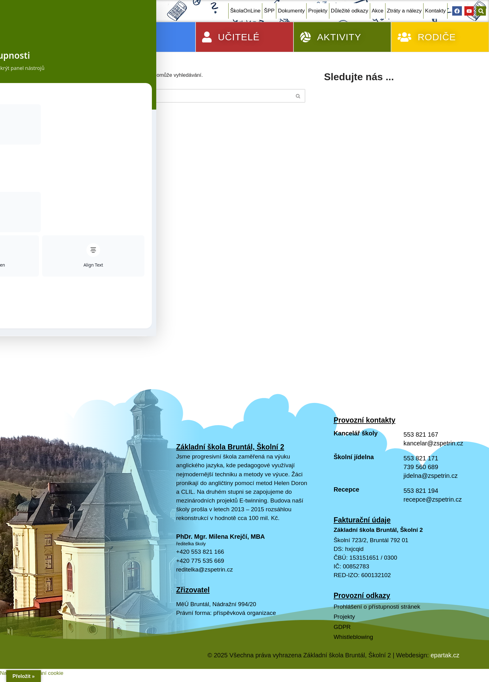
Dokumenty (291, 11)
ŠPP (269, 11)
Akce (378, 11)
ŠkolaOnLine (245, 11)
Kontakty (435, 11)
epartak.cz (445, 668)
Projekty (317, 11)
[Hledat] (161, 96)
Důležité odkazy (349, 11)
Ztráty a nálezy (404, 11)
